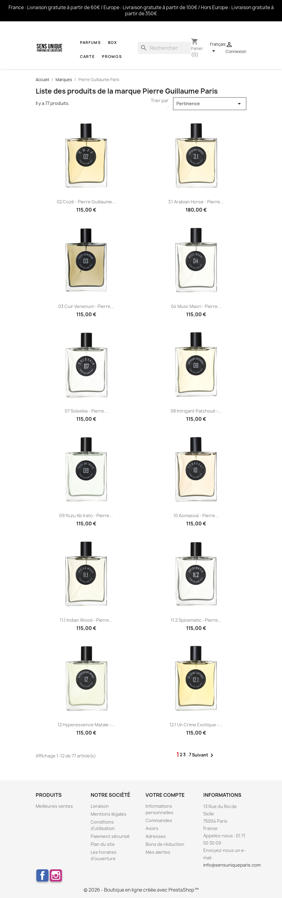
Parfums (90, 42)
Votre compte (165, 795)
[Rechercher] (164, 48)
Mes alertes (158, 852)
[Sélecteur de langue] (218, 48)
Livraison (100, 806)
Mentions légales (108, 814)
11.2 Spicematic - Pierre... (196, 620)
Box (112, 42)
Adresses (156, 836)
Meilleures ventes (54, 806)
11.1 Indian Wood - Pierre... (86, 620)
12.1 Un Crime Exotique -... (195, 725)
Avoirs (152, 828)
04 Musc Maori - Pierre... (196, 306)
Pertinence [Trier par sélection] (209, 103)
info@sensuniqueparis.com (232, 865)
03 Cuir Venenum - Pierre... (86, 306)
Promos (112, 56)
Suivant (203, 755)
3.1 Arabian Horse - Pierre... (196, 202)
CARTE (87, 56)
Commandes (159, 820)
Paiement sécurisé (110, 836)
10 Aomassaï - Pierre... (196, 515)
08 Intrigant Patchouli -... (196, 411)
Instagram (56, 875)
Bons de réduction (165, 844)
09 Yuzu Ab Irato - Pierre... (86, 515)
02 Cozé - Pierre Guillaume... (86, 202)
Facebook (42, 875)
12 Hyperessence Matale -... (86, 725)
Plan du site (103, 844)
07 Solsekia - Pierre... (86, 411)
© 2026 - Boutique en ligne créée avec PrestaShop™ (141, 890)
